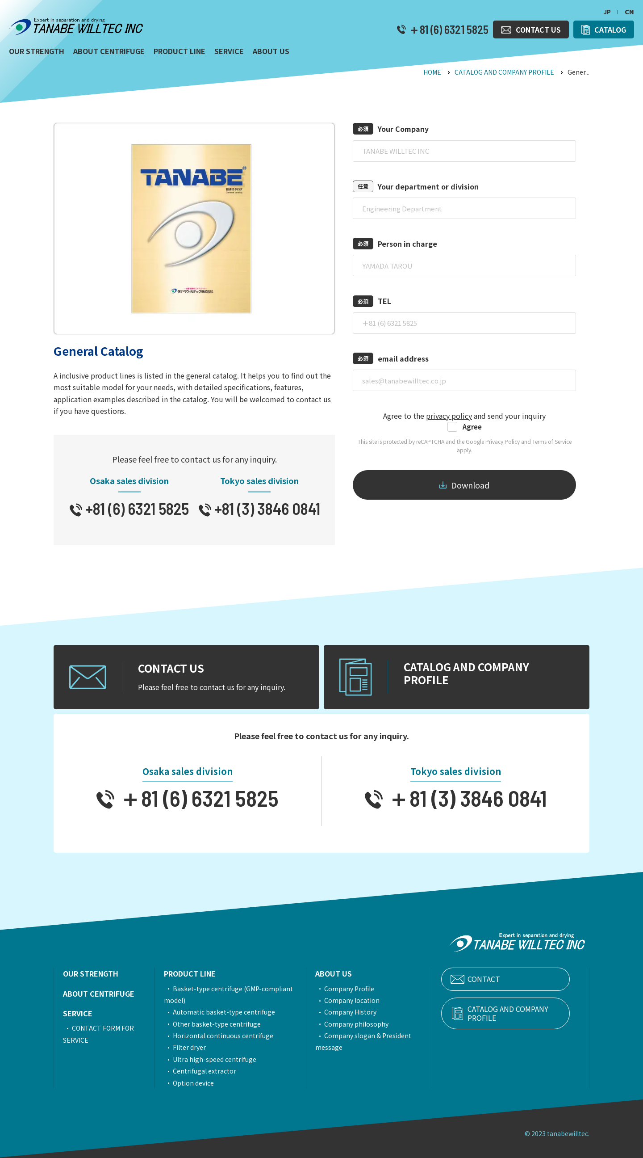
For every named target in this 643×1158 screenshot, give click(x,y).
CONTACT (504, 979)
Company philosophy (370, 1023)
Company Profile (363, 988)
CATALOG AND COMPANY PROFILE (504, 71)
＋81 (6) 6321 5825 (447, 29)
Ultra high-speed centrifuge (220, 1059)
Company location (365, 1000)
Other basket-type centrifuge (222, 1023)
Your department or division (428, 186)
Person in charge (407, 243)
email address (403, 358)
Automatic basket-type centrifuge (229, 1011)
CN (629, 11)
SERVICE (77, 1013)
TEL (384, 300)
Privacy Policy (502, 441)
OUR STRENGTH (90, 973)
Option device (198, 1082)
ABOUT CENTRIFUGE (98, 993)
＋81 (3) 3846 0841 (465, 798)
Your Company (403, 128)
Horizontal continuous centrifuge (228, 1035)
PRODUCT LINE (195, 973)
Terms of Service (552, 441)
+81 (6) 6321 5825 (135, 509)
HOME (432, 71)
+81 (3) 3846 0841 (265, 509)
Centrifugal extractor (210, 1070)
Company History (364, 1011)
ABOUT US (347, 973)
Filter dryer (194, 1047)
